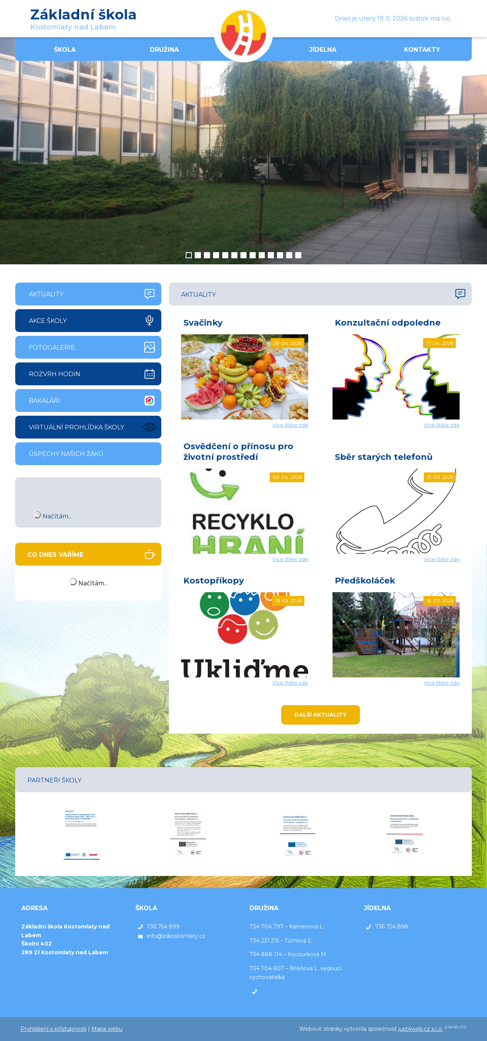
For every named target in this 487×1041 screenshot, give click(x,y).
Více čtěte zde (290, 425)
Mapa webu (107, 1028)
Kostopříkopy (213, 580)
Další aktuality (320, 714)
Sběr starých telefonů (384, 457)
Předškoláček (365, 580)
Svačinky (203, 323)
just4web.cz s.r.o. (420, 1028)
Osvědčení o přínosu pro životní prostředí (238, 451)
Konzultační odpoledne (388, 323)
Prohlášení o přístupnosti (53, 1028)
